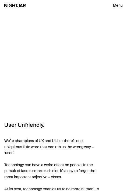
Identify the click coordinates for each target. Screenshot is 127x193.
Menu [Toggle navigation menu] (118, 5)
